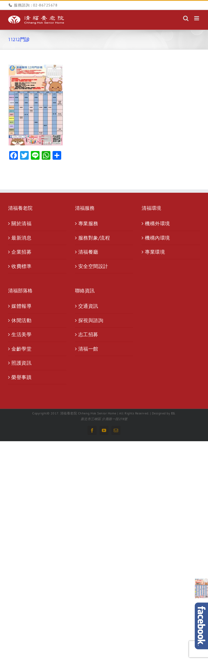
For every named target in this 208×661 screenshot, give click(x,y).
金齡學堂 (21, 349)
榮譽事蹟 (21, 377)
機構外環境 (157, 223)
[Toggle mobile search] (186, 18)
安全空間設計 (93, 266)
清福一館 (88, 349)
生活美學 (21, 334)
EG (173, 413)
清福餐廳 (88, 252)
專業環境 (155, 252)
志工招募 (88, 334)
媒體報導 (21, 306)
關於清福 (21, 223)
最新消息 (21, 238)
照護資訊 (21, 363)
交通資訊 (88, 306)
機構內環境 (157, 238)
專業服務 (88, 223)
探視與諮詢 (90, 320)
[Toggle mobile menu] (197, 18)
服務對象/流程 (94, 238)
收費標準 (21, 266)
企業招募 (21, 252)
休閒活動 (21, 320)
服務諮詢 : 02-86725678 (35, 5)
